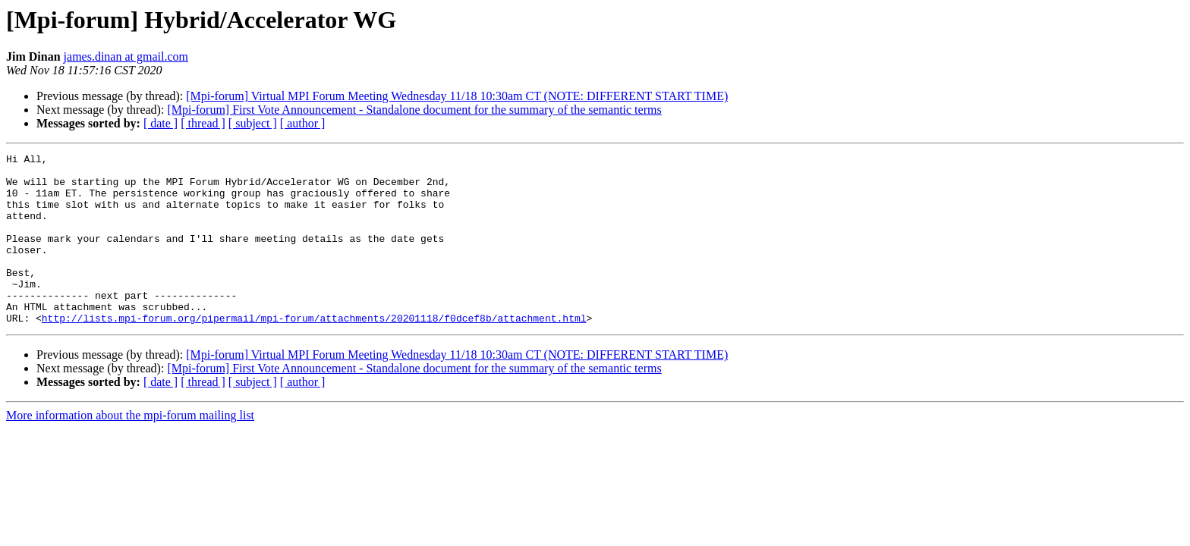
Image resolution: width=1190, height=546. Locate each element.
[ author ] (303, 123)
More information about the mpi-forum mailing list (130, 449)
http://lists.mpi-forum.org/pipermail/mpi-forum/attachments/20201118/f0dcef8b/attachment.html (314, 352)
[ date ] (160, 123)
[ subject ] (252, 123)
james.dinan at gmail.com (126, 56)
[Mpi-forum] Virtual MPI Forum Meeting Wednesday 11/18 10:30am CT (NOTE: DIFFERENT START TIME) (457, 95)
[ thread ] (203, 123)
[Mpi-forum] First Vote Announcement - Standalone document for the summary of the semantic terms (414, 109)
